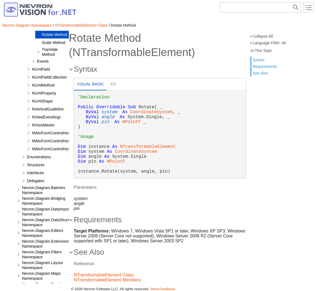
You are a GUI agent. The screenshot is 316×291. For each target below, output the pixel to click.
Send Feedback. (163, 289)
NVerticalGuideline (48, 109)
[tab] (90, 84)
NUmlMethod (43, 85)
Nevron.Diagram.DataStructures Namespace (49, 222)
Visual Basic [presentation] (90, 84)
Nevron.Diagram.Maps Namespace (41, 276)
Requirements (265, 66)
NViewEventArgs (46, 117)
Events (43, 61)
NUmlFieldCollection (49, 77)
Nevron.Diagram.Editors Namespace (42, 233)
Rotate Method (54, 34)
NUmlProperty (44, 93)
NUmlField (41, 69)
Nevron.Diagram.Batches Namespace (43, 190)
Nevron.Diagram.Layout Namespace (42, 265)
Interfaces (35, 173)
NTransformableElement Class (81, 25)
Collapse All (263, 36)
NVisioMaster (43, 125)
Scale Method (54, 42)
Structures (36, 165)
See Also (260, 73)
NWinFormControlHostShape (57, 149)
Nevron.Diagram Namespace (27, 25)
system (110, 112)
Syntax (259, 60)
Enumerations (39, 157)
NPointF (131, 122)
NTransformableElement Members (107, 280)
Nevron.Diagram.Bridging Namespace (43, 201)
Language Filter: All (269, 43)
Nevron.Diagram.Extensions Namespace (46, 243)
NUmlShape (42, 101)
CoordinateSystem (151, 112)
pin (106, 122)
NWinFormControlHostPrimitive (58, 133)
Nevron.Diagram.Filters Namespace (42, 254)
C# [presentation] (113, 84)
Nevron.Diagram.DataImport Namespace (46, 211)
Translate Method (50, 52)
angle (108, 117)
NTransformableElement (148, 146)
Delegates (35, 181)
